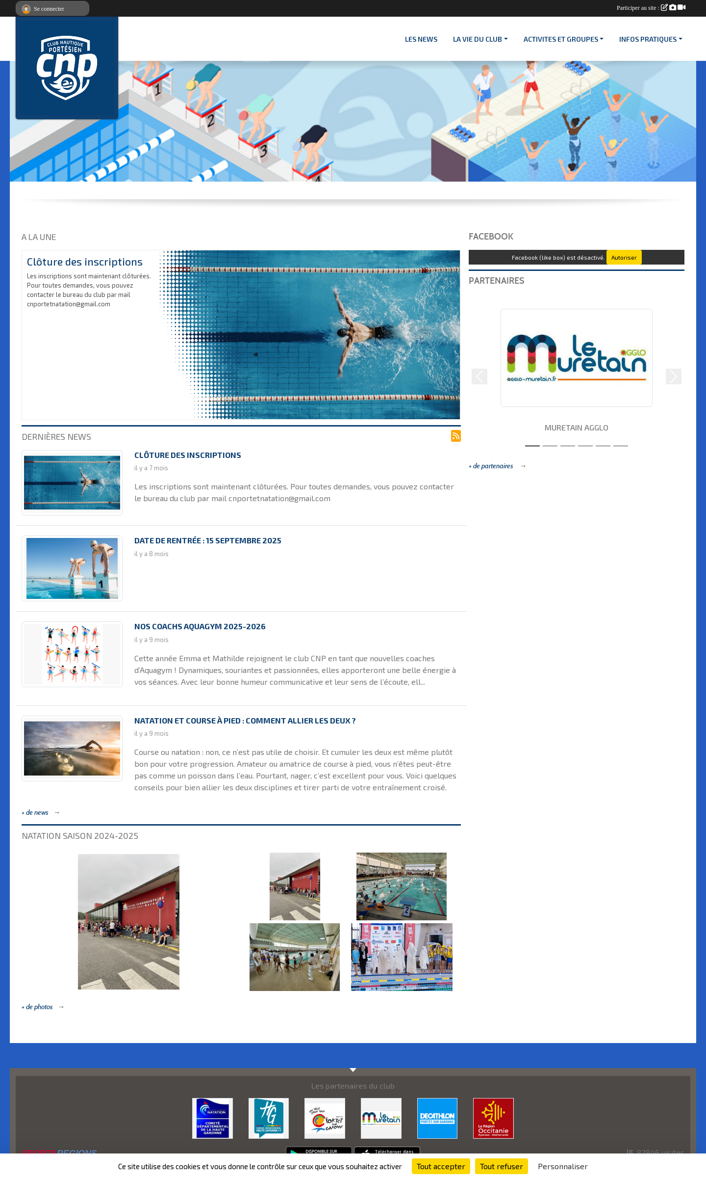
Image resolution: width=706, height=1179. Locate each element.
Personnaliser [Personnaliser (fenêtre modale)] (563, 1166)
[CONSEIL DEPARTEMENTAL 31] (269, 1117)
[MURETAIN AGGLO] (381, 1117)
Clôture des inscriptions (85, 261)
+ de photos (37, 1007)
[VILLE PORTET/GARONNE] (324, 1117)
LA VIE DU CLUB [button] (477, 39)
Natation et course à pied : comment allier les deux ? (245, 720)
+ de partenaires (492, 466)
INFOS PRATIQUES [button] (648, 39)
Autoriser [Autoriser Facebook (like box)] (624, 257)
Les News (421, 39)
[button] (479, 376)
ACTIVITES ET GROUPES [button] (561, 39)
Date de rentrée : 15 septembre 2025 (207, 540)
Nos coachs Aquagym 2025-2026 (200, 626)
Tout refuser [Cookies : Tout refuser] (501, 1166)
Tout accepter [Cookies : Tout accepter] (441, 1166)
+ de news (35, 812)
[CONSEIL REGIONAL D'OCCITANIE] (493, 1117)
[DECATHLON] (437, 1117)
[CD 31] (212, 1117)
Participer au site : (651, 7)
